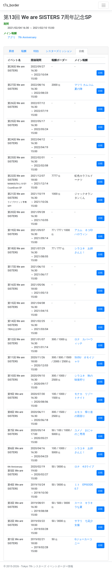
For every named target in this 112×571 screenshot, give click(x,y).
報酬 (23, 51)
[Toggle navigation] (103, 5)
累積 (11, 51)
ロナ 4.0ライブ (84, 466)
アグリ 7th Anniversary (22, 37)
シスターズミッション (59, 51)
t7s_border (11, 5)
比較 (81, 51)
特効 (36, 51)
